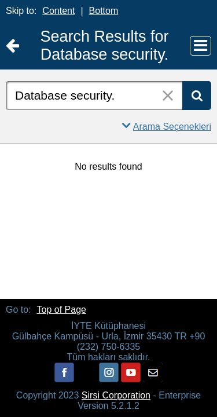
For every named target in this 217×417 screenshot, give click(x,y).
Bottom (104, 11)
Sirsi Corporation (116, 395)
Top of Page (61, 309)
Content (58, 11)
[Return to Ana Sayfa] (12, 46)
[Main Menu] (200, 46)
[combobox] (94, 95)
